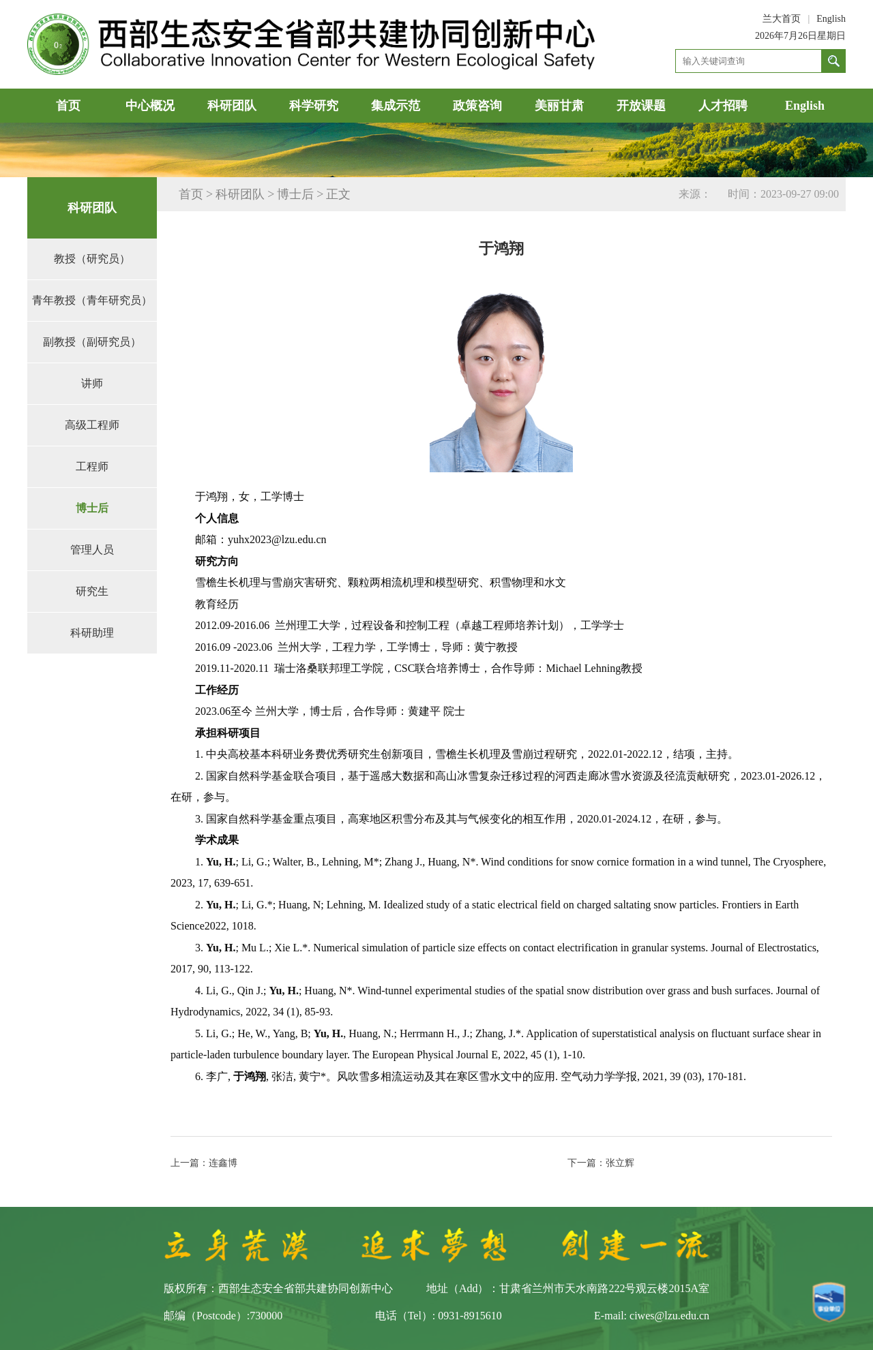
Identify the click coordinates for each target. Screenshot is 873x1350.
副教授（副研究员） (92, 342)
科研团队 (231, 105)
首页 (68, 105)
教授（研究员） (92, 258)
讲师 (92, 383)
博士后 (92, 508)
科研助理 (92, 633)
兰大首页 (782, 19)
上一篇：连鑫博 (204, 1163)
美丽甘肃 (559, 105)
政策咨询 (477, 105)
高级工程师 (92, 425)
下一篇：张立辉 (600, 1163)
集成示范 (395, 105)
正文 (338, 194)
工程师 (92, 466)
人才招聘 (723, 105)
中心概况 (150, 105)
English (831, 19)
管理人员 (92, 549)
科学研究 (313, 105)
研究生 (92, 591)
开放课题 (641, 105)
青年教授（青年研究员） (92, 300)
